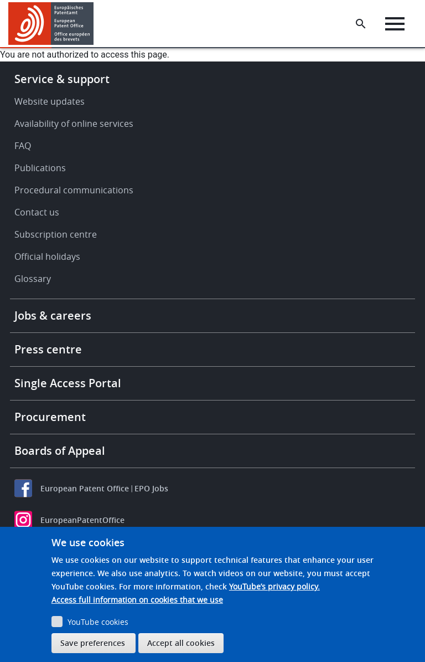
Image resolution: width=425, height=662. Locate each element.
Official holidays (47, 256)
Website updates (49, 101)
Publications (40, 168)
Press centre (48, 349)
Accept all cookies (181, 643)
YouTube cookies (98, 622)
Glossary (32, 279)
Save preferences (92, 643)
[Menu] (395, 23)
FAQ (22, 146)
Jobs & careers (52, 315)
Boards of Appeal (59, 450)
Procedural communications (73, 190)
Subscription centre (55, 234)
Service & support (62, 78)
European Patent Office (84, 488)
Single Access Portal (67, 383)
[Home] (51, 23)
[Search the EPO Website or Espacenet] (361, 24)
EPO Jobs (151, 488)
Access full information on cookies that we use (137, 599)
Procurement (50, 416)
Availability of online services (73, 123)
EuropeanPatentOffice (82, 520)
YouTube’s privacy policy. (274, 586)
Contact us (36, 212)
